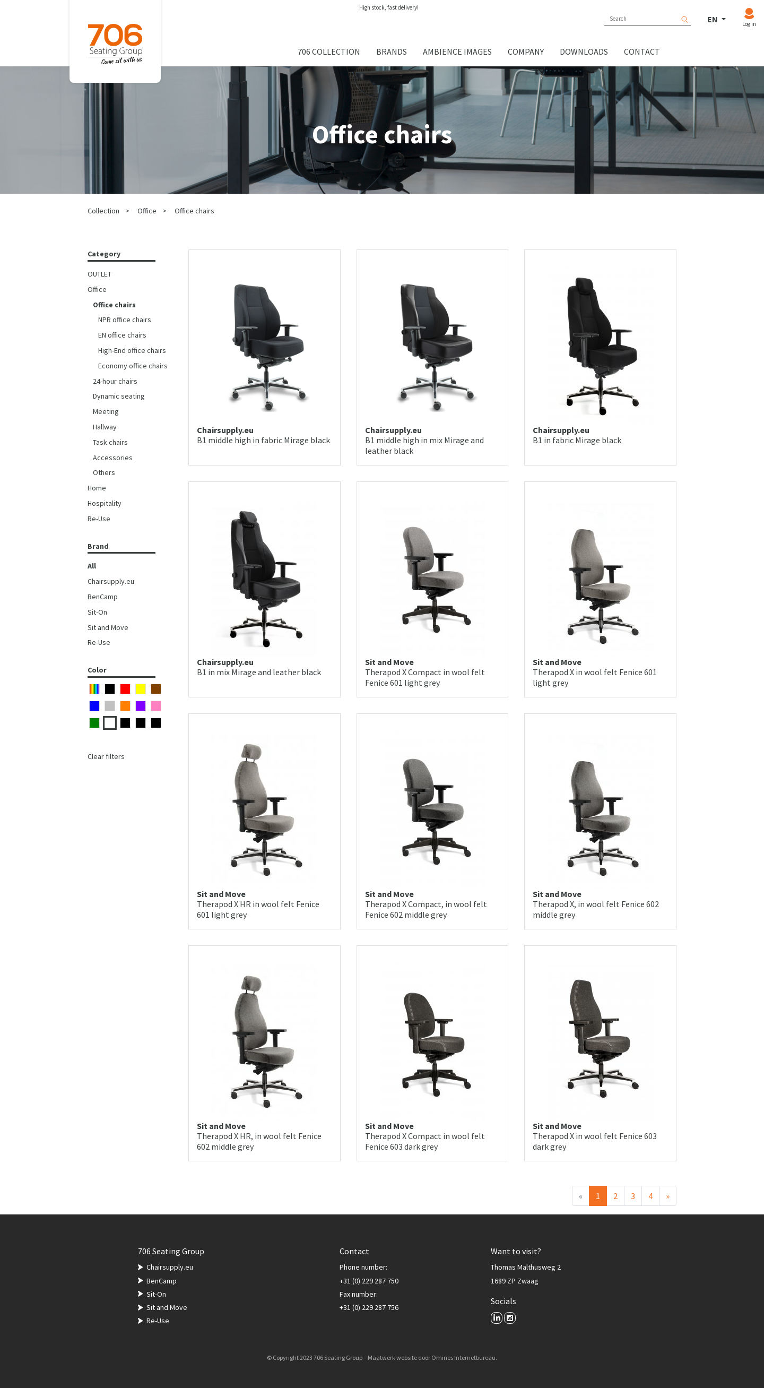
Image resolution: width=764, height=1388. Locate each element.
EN (713, 19)
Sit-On (97, 612)
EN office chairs (122, 335)
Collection (103, 210)
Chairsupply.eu (111, 581)
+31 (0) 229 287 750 (369, 1281)
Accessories (113, 457)
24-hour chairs (115, 381)
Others (104, 472)
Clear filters (106, 756)
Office (147, 210)
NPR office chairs (124, 319)
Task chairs (110, 442)
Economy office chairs (133, 365)
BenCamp (103, 596)
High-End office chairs (132, 350)
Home (97, 488)
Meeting (106, 411)
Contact (642, 51)
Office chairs (194, 210)
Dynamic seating (119, 396)
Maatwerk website (392, 1357)
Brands (391, 51)
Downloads (584, 51)
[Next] (667, 1196)
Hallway (105, 427)
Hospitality (104, 503)
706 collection (329, 51)
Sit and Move (108, 627)
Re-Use (99, 518)
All (92, 566)
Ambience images (457, 51)
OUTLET (99, 274)
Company (526, 51)
